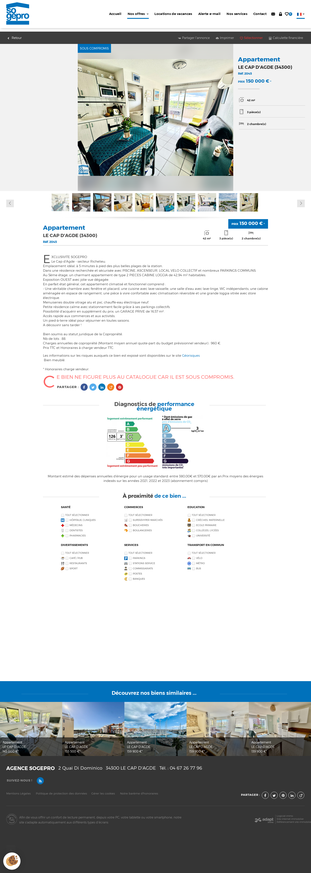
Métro (200, 559)
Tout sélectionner (77, 511)
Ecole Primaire (206, 521)
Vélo (199, 554)
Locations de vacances (173, 14)
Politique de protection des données (61, 790)
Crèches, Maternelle (210, 516)
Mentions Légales (18, 790)
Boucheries (141, 521)
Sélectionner (251, 34)
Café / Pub (76, 554)
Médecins (76, 521)
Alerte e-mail (209, 14)
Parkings (139, 554)
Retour (14, 34)
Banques (139, 575)
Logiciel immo (285, 812)
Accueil (115, 14)
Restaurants (78, 559)
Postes (137, 570)
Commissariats (143, 565)
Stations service (144, 559)
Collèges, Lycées (207, 527)
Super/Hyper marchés (148, 516)
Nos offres (138, 14)
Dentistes (76, 527)
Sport (74, 565)
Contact (260, 14)
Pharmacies (78, 532)
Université (203, 532)
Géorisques (191, 352)
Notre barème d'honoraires (139, 790)
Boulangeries (142, 527)
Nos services (237, 14)
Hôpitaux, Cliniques (83, 516)
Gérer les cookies (103, 790)
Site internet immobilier (290, 815)
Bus (198, 565)
